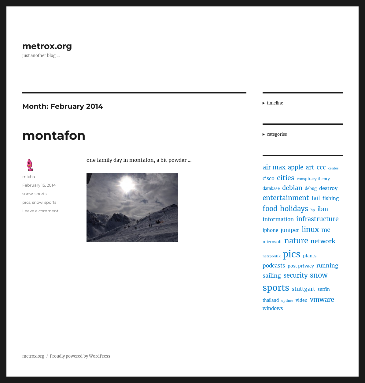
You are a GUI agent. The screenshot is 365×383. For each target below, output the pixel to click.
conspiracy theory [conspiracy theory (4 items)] (313, 178)
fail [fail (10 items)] (316, 198)
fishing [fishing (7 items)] (331, 198)
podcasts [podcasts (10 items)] (274, 265)
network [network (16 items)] (323, 241)
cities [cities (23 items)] (285, 178)
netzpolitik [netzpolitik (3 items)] (271, 256)
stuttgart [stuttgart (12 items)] (303, 288)
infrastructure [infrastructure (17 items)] (317, 219)
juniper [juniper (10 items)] (290, 230)
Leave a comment (40, 210)
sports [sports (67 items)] (276, 287)
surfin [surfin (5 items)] (324, 289)
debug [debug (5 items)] (311, 188)
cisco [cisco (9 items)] (269, 178)
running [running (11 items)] (327, 265)
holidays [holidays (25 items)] (294, 208)
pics (26, 202)
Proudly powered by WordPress (80, 356)
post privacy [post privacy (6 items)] (301, 266)
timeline (275, 103)
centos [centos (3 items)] (333, 168)
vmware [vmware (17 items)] (322, 299)
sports (40, 193)
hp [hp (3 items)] (313, 210)
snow (27, 193)
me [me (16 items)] (325, 229)
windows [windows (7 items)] (273, 308)
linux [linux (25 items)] (310, 229)
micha (28, 176)
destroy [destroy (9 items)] (328, 188)
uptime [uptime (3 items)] (287, 301)
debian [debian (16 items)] (292, 188)
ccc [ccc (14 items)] (321, 167)
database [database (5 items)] (271, 188)
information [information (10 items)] (278, 219)
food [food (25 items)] (270, 208)
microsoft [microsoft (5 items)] (272, 242)
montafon (54, 135)
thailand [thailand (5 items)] (271, 300)
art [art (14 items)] (310, 167)
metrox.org (47, 46)
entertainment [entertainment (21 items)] (286, 198)
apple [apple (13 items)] (295, 167)
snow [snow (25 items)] (319, 275)
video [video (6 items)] (302, 300)
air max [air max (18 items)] (274, 167)
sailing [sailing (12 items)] (272, 275)
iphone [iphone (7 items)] (270, 230)
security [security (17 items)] (295, 275)
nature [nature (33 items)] (296, 240)
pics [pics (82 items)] (291, 254)
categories (277, 134)
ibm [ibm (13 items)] (322, 209)
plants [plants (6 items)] (309, 256)
